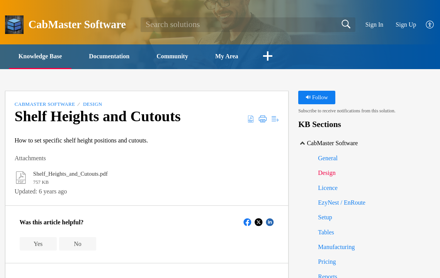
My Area (226, 56)
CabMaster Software (45, 104)
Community (172, 56)
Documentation (109, 56)
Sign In (374, 24)
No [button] (78, 244)
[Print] (263, 119)
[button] (268, 57)
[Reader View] (275, 119)
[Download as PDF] (250, 119)
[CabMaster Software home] (14, 24)
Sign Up (406, 24)
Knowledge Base (40, 56)
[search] (248, 24)
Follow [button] (317, 97)
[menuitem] (425, 25)
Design (92, 104)
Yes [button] (38, 244)
